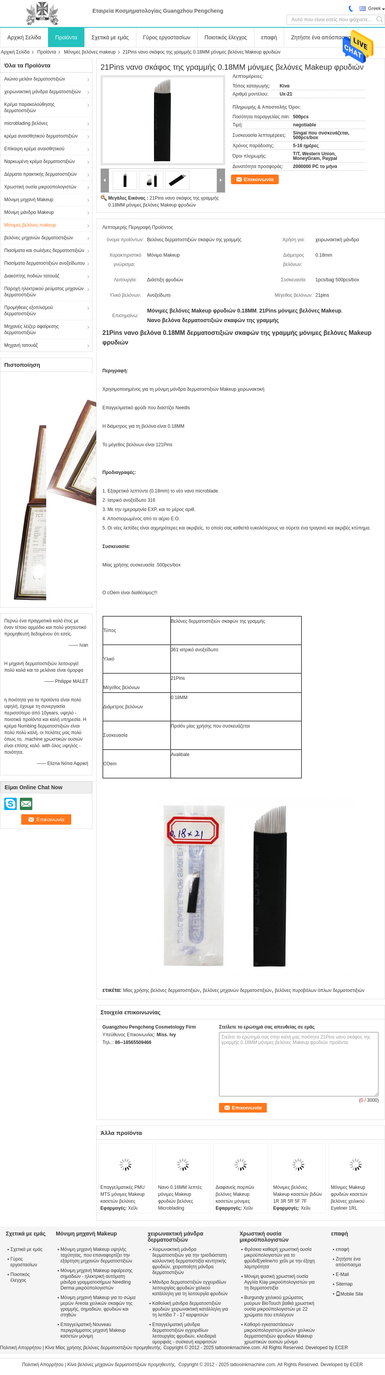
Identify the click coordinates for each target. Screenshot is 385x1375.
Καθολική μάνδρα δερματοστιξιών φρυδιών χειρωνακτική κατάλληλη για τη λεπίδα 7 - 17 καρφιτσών (190, 1309)
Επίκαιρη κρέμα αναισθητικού (34, 148)
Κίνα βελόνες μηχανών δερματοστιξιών (107, 1364)
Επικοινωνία (259, 179)
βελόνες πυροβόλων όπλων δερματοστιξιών (320, 990)
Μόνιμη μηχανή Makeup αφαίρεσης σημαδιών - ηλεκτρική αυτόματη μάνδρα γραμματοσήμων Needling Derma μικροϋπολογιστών (96, 1279)
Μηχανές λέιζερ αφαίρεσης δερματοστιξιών (31, 329)
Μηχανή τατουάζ (21, 345)
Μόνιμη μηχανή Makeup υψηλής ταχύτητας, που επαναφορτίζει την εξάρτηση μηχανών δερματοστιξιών (96, 1255)
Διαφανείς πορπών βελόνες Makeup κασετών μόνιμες (235, 1194)
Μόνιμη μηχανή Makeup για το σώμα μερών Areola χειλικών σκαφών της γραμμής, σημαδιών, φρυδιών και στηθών (98, 1306)
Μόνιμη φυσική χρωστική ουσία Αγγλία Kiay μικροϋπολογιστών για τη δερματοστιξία (279, 1282)
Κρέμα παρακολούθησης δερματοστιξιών (29, 107)
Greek (374, 8)
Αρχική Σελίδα (24, 37)
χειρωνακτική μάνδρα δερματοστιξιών (42, 91)
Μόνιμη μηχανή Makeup (28, 199)
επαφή (269, 37)
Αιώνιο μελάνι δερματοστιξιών (34, 79)
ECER (341, 1347)
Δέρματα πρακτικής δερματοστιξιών (40, 174)
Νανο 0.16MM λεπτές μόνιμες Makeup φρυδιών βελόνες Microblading (180, 1198)
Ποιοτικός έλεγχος (225, 37)
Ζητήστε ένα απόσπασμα (321, 37)
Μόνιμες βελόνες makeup (90, 52)
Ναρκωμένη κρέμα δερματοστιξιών (39, 161)
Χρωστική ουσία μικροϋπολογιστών (40, 187)
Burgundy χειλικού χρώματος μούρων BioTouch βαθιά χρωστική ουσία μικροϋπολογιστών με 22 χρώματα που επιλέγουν (279, 1306)
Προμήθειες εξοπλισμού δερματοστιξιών (28, 310)
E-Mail (342, 1274)
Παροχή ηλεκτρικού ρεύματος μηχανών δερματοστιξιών (44, 292)
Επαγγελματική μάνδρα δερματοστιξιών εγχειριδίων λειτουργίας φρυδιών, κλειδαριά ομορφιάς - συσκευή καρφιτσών (184, 1333)
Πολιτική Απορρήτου (20, 1347)
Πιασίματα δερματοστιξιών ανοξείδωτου (44, 263)
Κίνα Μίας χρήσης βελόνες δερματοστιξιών (88, 1347)
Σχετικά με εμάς (110, 37)
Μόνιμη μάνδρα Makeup (29, 212)
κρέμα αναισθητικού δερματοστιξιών (41, 136)
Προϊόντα (66, 37)
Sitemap (344, 1284)
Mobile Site (349, 1294)
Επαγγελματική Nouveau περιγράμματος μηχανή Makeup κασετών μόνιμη (93, 1330)
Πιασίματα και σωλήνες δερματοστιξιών (44, 250)
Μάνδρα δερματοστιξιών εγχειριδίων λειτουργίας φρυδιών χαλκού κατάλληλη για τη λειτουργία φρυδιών (190, 1287)
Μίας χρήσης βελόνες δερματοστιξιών (161, 990)
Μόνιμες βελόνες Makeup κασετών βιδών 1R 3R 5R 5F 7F (297, 1194)
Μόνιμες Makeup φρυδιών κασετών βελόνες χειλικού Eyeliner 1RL (349, 1198)
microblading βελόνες (26, 123)
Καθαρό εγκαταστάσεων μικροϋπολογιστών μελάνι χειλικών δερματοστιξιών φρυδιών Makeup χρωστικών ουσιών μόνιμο (279, 1333)
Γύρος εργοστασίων (167, 37)
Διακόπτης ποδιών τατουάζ (31, 276)
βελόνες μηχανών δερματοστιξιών (38, 237)
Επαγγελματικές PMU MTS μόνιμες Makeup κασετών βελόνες (122, 1194)
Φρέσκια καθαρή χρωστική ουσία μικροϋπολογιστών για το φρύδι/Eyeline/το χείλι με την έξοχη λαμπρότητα (279, 1258)
